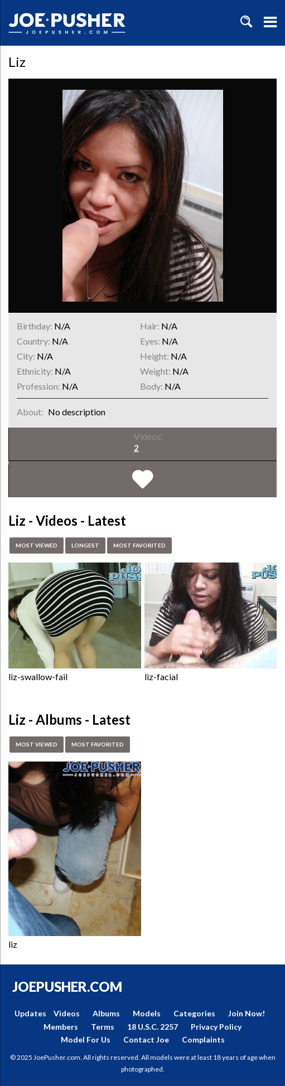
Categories (194, 1013)
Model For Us (85, 1039)
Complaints (203, 1039)
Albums (106, 1013)
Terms (102, 1026)
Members (61, 1026)
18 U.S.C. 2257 (152, 1026)
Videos (67, 1013)
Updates (30, 1013)
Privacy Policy (216, 1026)
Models (147, 1013)
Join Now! (246, 1013)
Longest (94, 546)
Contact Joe (146, 1039)
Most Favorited (154, 546)
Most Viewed (40, 546)
